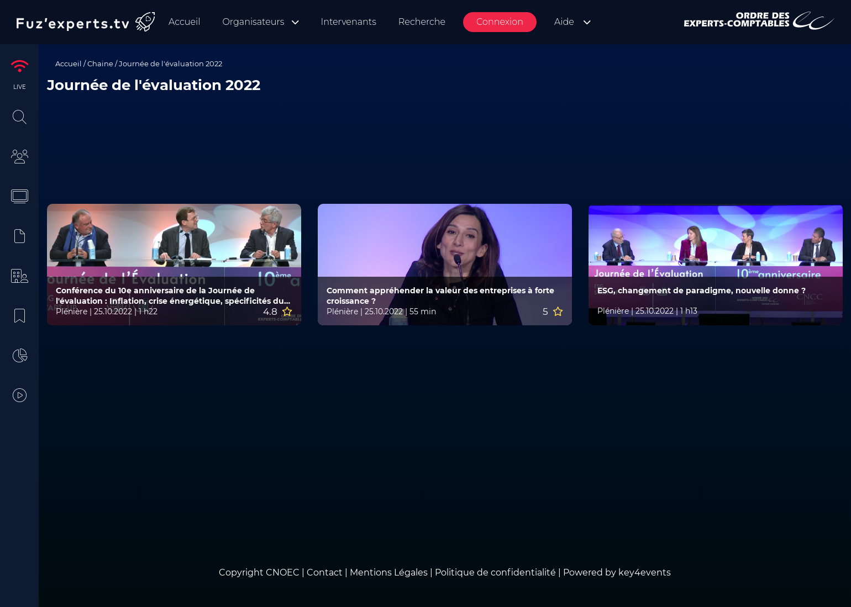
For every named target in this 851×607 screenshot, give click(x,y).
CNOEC (283, 572)
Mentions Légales (389, 572)
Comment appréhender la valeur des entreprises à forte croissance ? (440, 296)
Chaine (100, 63)
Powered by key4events (617, 572)
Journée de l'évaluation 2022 (170, 63)
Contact (326, 572)
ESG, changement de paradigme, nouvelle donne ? (701, 290)
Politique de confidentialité (495, 572)
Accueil (68, 63)
